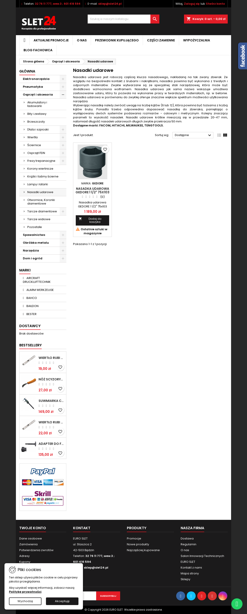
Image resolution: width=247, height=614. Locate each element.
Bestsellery (30, 345)
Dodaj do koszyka (90, 220)
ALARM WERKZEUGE (40, 290)
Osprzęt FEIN (36, 153)
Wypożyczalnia (196, 40)
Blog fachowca (38, 50)
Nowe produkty (138, 544)
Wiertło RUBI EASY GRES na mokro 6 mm (51, 358)
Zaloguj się (191, 4)
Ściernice (34, 145)
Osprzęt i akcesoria (38, 94)
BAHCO (31, 298)
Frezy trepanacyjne (41, 161)
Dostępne (193, 135)
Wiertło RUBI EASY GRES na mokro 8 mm (51, 422)
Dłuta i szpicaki (38, 129)
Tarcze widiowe (38, 219)
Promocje (134, 538)
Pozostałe (34, 227)
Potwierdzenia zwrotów (36, 550)
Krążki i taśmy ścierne (42, 176)
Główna (27, 71)
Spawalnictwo (34, 235)
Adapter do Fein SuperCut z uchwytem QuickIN (51, 444)
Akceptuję (62, 601)
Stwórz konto (215, 4)
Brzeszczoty (36, 121)
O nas (82, 40)
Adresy (24, 556)
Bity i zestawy (36, 114)
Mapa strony (190, 573)
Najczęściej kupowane (143, 550)
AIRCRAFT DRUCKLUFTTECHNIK (37, 280)
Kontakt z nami (191, 567)
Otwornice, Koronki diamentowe (41, 202)
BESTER (31, 314)
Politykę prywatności (25, 592)
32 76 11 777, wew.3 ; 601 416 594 (57, 4)
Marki (24, 270)
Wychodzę (25, 601)
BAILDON (32, 306)
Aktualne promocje (51, 40)
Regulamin (188, 544)
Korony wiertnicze (40, 168)
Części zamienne (161, 40)
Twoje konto (32, 528)
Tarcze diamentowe (42, 211)
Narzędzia (31, 250)
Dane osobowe (30, 538)
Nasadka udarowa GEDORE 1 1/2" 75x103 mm (92, 192)
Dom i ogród (32, 258)
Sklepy (185, 579)
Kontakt (81, 528)
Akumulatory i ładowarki (37, 104)
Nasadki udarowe (40, 192)
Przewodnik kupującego (117, 40)
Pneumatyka (33, 87)
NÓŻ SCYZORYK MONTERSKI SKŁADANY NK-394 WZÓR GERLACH (51, 379)
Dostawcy (30, 325)
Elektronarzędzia (36, 79)
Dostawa (187, 538)
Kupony (24, 562)
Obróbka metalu (36, 243)
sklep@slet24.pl (110, 4)
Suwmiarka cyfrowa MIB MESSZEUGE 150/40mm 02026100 (51, 401)
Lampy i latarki (37, 184)
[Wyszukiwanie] (123, 19)
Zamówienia (28, 544)
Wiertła (32, 137)
